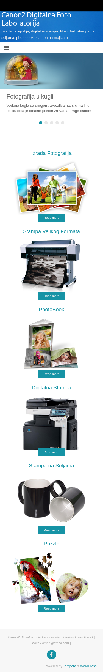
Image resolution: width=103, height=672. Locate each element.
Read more (51, 217)
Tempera (69, 666)
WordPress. (89, 666)
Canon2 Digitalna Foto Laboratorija (36, 19)
